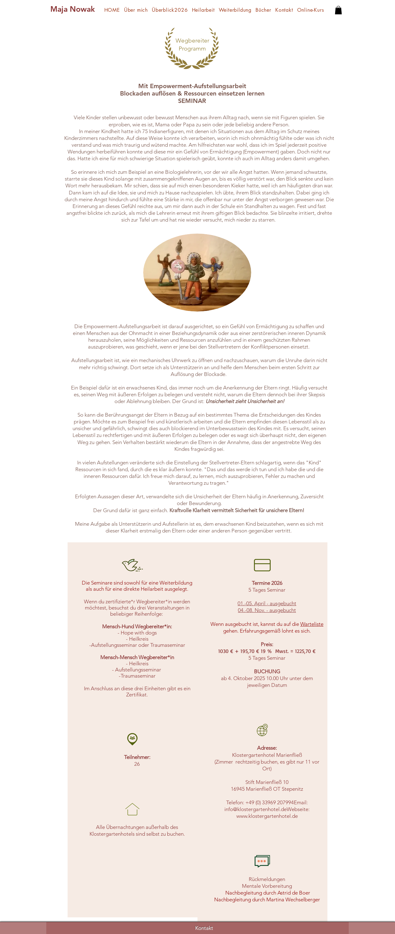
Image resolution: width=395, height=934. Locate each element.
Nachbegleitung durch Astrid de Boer (267, 893)
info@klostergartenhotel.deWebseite (266, 809)
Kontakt (204, 928)
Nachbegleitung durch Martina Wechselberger (267, 899)
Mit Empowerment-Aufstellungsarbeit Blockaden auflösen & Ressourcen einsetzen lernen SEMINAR (192, 93)
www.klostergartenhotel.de (267, 816)
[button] (338, 10)
